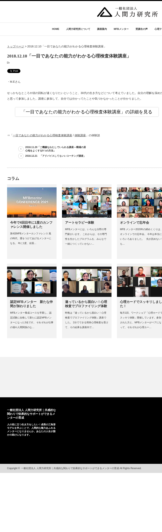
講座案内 (102, 29)
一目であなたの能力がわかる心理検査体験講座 (42, 135)
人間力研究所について (78, 29)
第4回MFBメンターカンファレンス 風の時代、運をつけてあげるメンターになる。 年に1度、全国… (30, 238)
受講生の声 (142, 29)
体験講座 (80, 135)
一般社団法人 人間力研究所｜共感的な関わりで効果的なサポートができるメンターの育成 (31, 413)
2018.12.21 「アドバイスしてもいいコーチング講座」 (55, 155)
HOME (55, 29)
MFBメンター (121, 29)
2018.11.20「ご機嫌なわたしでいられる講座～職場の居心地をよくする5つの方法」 (55, 149)
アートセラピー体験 (79, 222)
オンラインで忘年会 (134, 222)
